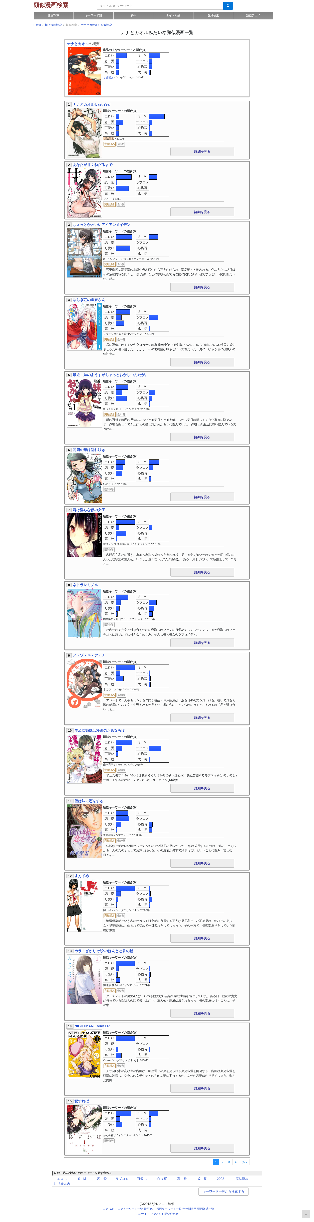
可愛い (109, 66)
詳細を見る (202, 151)
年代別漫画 (189, 1208)
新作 (133, 15)
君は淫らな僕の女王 (89, 510)
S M (142, 55)
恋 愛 (109, 61)
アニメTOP (107, 1208)
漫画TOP (53, 15)
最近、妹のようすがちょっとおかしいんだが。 (110, 375)
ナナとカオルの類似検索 (96, 24)
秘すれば (81, 1101)
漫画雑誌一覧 (205, 1208)
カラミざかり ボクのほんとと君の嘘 (103, 951)
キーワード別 (93, 15)
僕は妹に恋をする (88, 801)
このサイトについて (148, 1213)
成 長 (142, 72)
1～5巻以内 (62, 1184)
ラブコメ (142, 61)
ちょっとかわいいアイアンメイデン (101, 225)
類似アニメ (253, 15)
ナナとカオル (78, 44)
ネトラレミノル (85, 585)
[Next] (244, 1162)
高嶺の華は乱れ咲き (89, 450)
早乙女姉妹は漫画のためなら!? (99, 730)
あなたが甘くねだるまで (92, 165)
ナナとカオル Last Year (92, 104)
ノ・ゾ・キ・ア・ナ (89, 655)
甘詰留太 (108, 77)
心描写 (142, 66)
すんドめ (81, 876)
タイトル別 (173, 15)
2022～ (222, 1179)
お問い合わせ (170, 1213)
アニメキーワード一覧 (129, 1208)
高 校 (109, 72)
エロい (109, 55)
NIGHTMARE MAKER (92, 1026)
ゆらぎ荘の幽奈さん (89, 300)
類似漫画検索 (50, 5)
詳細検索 (213, 15)
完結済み (242, 1179)
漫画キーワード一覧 (169, 1208)
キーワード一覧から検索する (223, 1191)
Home (37, 24)
